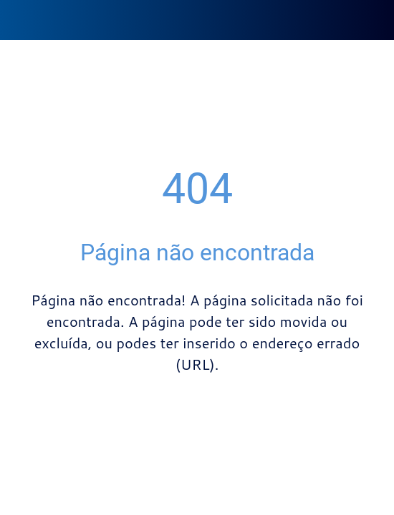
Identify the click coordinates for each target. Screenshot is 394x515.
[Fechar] (20, 20)
